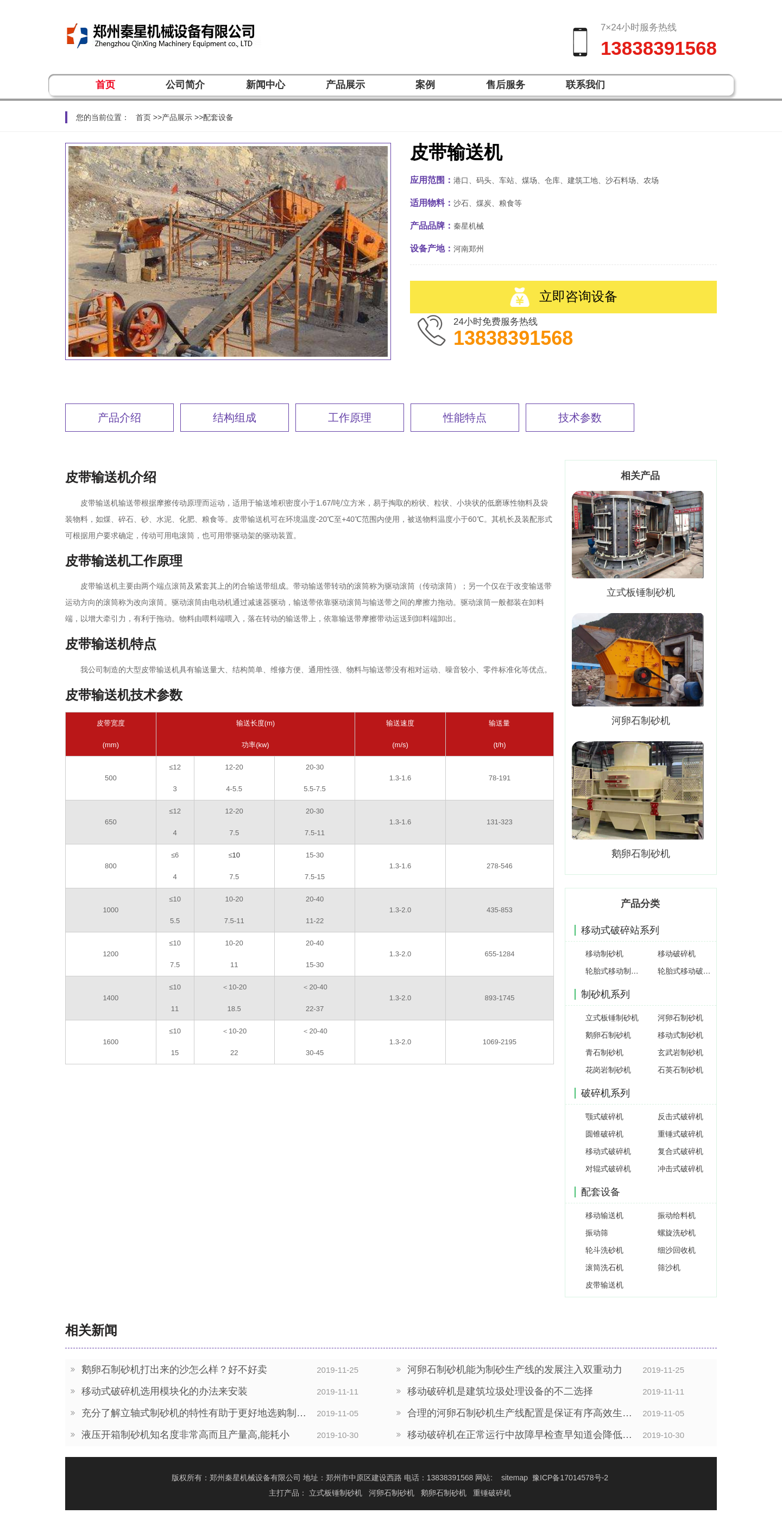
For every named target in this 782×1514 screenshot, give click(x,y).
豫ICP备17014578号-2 (570, 1477)
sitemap (514, 1477)
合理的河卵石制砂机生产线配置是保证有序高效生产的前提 (522, 1413)
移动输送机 (604, 1215)
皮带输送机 (604, 1284)
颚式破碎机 (604, 1116)
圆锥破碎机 (604, 1134)
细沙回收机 (677, 1250)
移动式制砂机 (680, 1035)
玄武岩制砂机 (680, 1052)
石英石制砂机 (680, 1069)
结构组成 (234, 418)
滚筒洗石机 (604, 1267)
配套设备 (218, 117)
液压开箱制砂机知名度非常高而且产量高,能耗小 (185, 1435)
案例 (425, 84)
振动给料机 (677, 1215)
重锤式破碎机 (680, 1134)
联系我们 (585, 84)
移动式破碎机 (608, 1151)
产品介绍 (119, 418)
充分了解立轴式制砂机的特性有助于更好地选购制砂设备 (196, 1413)
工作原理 (349, 418)
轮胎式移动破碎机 (685, 971)
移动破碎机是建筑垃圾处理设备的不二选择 (500, 1391)
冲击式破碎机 (680, 1168)
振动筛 (596, 1232)
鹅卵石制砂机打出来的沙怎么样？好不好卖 (174, 1370)
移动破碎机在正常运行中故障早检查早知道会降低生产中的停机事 (522, 1435)
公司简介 (185, 84)
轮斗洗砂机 (604, 1250)
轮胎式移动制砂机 (613, 971)
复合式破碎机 (680, 1151)
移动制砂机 (604, 953)
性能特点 (465, 418)
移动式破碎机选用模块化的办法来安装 (164, 1391)
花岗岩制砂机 (608, 1069)
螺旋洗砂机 (677, 1232)
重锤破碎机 (492, 1492)
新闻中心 (265, 84)
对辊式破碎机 (608, 1168)
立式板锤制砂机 (641, 592)
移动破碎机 (677, 953)
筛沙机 (669, 1267)
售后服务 (505, 84)
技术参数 (580, 418)
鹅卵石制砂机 (640, 853)
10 (236, 855)
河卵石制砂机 (640, 720)
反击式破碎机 (680, 1116)
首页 (105, 84)
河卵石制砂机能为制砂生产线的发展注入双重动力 (514, 1370)
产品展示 (345, 84)
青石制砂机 (604, 1052)
